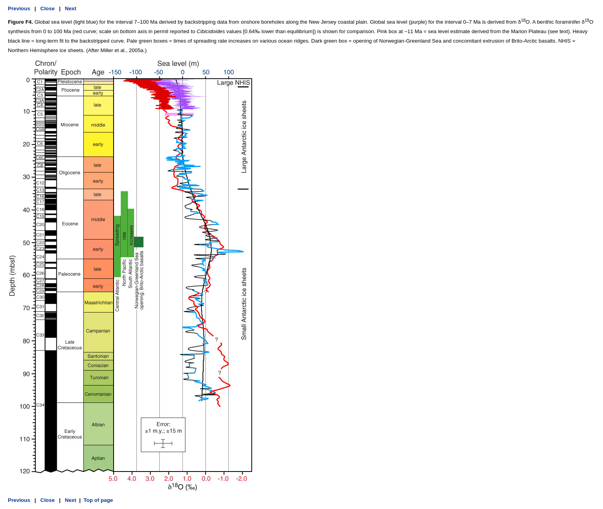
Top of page (98, 500)
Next (71, 8)
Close (47, 8)
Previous (19, 8)
